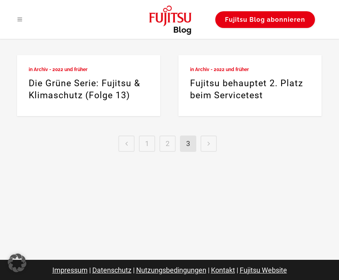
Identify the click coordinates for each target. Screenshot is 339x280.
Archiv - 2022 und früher (61, 69)
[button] (17, 263)
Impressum (70, 270)
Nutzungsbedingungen (171, 270)
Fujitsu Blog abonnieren (265, 19)
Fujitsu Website (263, 270)
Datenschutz (111, 270)
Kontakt (223, 270)
